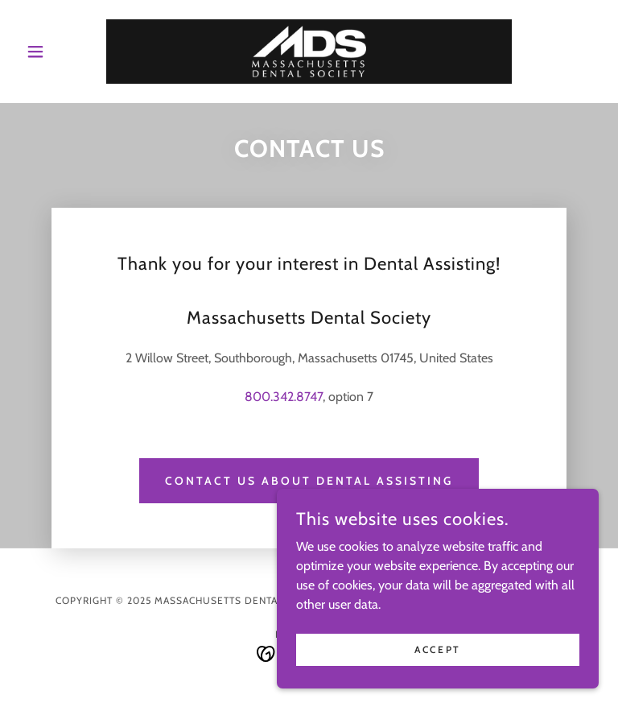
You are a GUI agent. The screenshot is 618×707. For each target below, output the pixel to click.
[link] (309, 51)
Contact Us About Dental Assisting (309, 480)
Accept (437, 649)
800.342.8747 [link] (284, 396)
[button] (62, 51)
